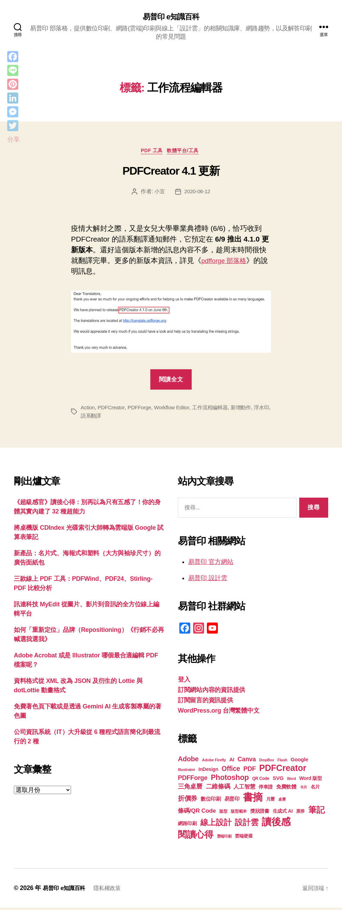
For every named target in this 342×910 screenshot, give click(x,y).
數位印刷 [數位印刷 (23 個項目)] (211, 801)
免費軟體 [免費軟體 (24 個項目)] (286, 789)
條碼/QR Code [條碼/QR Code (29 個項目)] (197, 813)
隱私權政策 (114, 890)
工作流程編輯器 (216, 410)
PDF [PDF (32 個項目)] (249, 771)
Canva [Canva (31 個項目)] (247, 761)
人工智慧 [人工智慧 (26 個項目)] (244, 789)
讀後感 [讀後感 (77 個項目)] (276, 824)
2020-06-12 (197, 194)
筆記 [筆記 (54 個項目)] (316, 812)
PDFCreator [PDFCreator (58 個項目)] (282, 770)
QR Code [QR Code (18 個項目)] (260, 781)
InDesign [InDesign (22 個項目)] (209, 771)
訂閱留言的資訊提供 (205, 702)
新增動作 (248, 410)
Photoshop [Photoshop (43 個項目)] (230, 779)
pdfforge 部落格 (226, 263)
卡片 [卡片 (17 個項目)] (303, 789)
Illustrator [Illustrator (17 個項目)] (186, 772)
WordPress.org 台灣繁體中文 (218, 713)
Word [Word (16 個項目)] (291, 781)
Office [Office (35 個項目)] (231, 771)
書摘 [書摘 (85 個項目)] (253, 799)
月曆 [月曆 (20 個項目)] (270, 801)
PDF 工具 (150, 153)
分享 (13, 139)
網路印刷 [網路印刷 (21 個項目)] (187, 826)
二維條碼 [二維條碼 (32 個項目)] (218, 788)
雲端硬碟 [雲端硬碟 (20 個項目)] (243, 838)
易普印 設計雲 (207, 580)
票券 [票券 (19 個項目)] (300, 813)
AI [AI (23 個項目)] (231, 762)
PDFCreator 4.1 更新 (170, 173)
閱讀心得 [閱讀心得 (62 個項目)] (195, 837)
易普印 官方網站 (210, 564)
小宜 (158, 194)
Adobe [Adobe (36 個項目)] (188, 761)
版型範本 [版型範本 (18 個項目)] (239, 813)
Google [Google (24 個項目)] (299, 762)
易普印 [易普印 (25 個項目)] (232, 801)
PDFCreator (112, 410)
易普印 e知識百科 (171, 17)
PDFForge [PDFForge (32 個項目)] (193, 780)
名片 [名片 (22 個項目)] (315, 789)
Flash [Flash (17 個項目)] (283, 762)
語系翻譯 (105, 418)
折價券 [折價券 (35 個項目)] (187, 800)
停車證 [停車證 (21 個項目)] (266, 789)
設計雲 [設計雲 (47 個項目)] (246, 824)
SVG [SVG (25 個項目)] (278, 780)
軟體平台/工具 (186, 153)
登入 (184, 681)
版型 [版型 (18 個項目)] (223, 813)
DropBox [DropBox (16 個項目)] (266, 762)
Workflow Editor (175, 410)
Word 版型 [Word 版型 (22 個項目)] (310, 780)
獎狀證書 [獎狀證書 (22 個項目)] (259, 813)
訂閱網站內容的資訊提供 (211, 692)
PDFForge (141, 410)
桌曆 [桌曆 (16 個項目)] (281, 802)
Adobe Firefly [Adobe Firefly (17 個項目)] (214, 762)
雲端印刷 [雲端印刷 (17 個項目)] (224, 838)
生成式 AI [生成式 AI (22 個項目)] (283, 813)
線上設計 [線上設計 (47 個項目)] (216, 824)
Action (88, 410)
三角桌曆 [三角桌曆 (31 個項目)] (190, 788)
